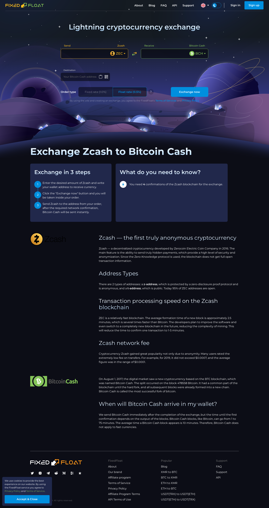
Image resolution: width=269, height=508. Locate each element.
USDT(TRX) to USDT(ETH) (178, 494)
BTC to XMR (169, 477)
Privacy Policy (190, 103)
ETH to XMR (169, 483)
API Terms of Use (119, 499)
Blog (152, 5)
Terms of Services (165, 103)
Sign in (235, 5)
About (138, 5)
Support (188, 5)
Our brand (115, 472)
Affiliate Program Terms (124, 494)
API (174, 5)
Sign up (254, 5)
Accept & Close (32, 498)
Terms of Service (119, 483)
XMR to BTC (169, 472)
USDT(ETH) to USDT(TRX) (178, 499)
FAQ (164, 5)
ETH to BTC (169, 488)
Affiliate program (119, 477)
